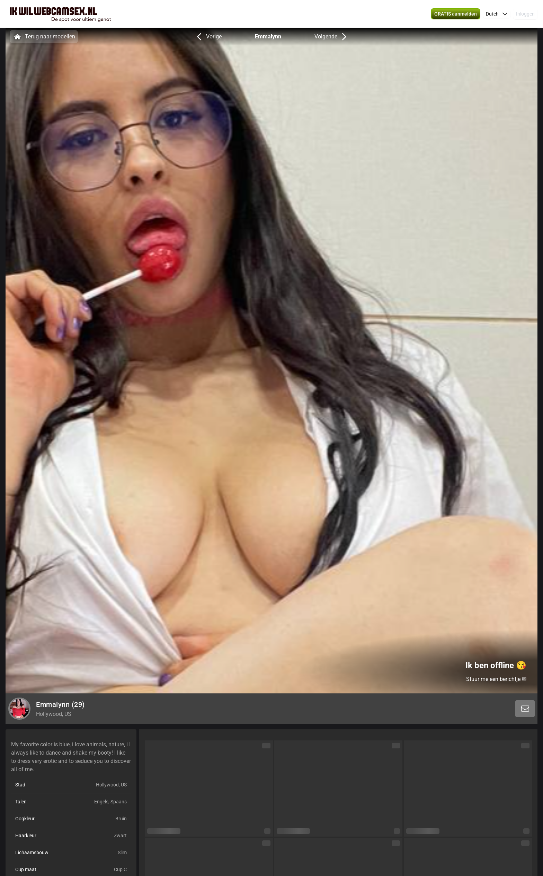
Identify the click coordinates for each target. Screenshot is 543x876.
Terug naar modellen (43, 37)
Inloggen (525, 14)
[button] (496, 14)
